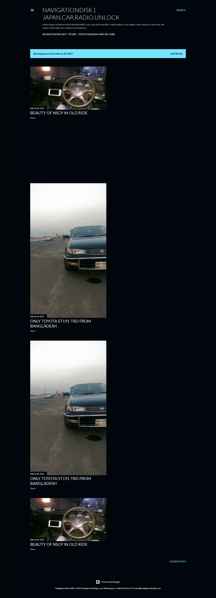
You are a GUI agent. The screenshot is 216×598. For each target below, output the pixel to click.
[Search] (181, 10)
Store (72, 34)
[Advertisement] (68, 151)
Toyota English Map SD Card (96, 34)
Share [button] (33, 118)
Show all (176, 53)
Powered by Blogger (108, 582)
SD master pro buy (54, 34)
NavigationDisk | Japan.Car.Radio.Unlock (80, 13)
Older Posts (177, 561)
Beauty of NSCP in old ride (59, 112)
